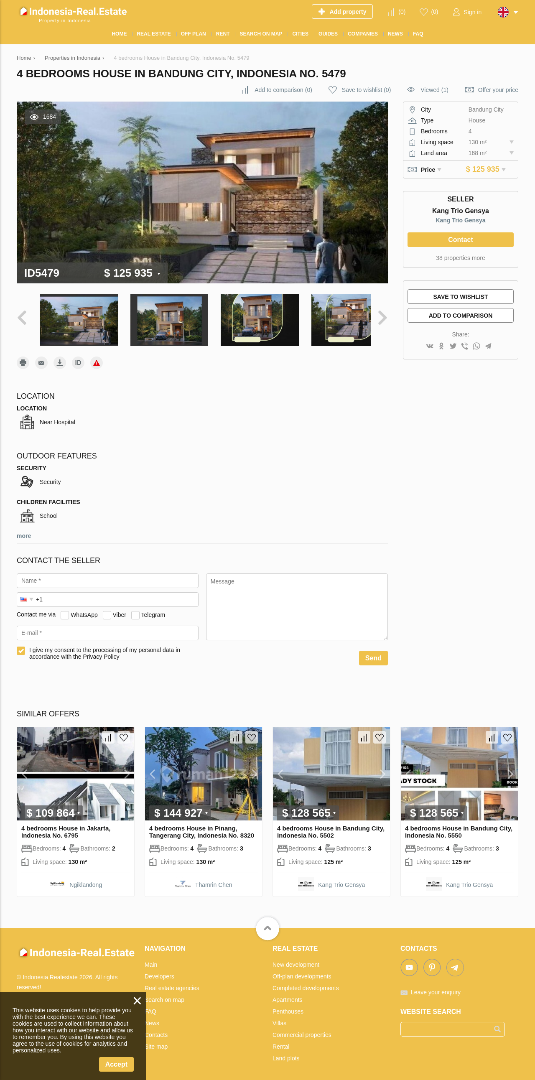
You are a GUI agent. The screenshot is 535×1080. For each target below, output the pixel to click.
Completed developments (306, 984)
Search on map (164, 995)
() (401, 11)
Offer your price (498, 90)
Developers (159, 972)
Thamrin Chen (213, 880)
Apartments (288, 995)
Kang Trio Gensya (460, 220)
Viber (119, 610)
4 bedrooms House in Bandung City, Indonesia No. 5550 (458, 827)
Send (373, 653)
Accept (116, 1064)
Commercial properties (302, 1030)
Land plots (286, 1054)
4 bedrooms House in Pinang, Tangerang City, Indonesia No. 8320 (201, 827)
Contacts (156, 1030)
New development (296, 960)
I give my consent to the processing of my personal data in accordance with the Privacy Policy (104, 649)
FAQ (150, 1007)
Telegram (153, 610)
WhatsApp (84, 610)
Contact (460, 239)
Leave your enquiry (436, 988)
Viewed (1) (434, 90)
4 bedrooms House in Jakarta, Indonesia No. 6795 (65, 827)
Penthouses (288, 1007)
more (24, 531)
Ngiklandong (85, 880)
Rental (281, 1042)
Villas (279, 1019)
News (152, 1019)
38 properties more (460, 258)
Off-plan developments (302, 972)
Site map (156, 1042)
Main (151, 960)
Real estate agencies (172, 984)
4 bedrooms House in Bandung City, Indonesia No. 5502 (331, 827)
